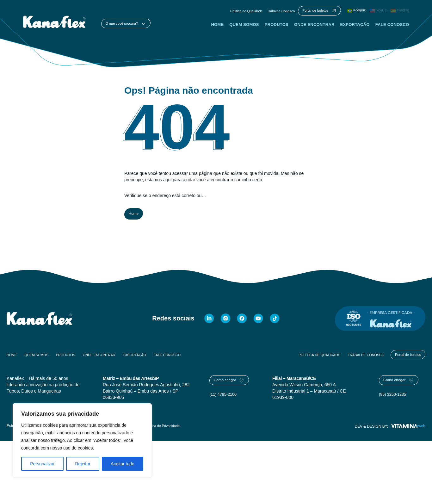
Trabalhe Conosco (268, 12)
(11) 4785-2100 (224, 404)
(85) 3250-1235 (394, 404)
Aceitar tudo (122, 463)
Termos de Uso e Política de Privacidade (152, 433)
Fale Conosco (392, 28)
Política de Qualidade (230, 12)
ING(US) (376, 11)
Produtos (276, 28)
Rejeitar (82, 463)
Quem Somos (244, 28)
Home (217, 28)
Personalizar (42, 463)
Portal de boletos (404, 361)
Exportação (354, 28)
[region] (82, 440)
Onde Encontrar (314, 28)
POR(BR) (353, 11)
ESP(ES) (399, 11)
